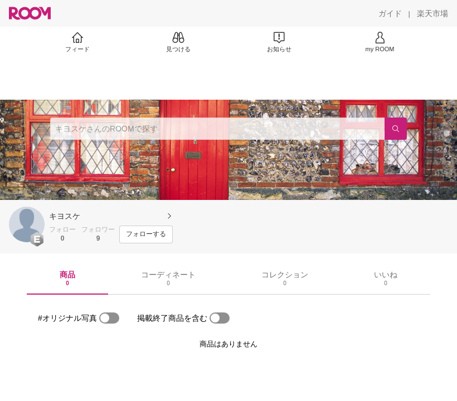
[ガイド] (390, 13)
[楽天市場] (432, 13)
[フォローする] (146, 234)
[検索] (396, 129)
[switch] (109, 318)
